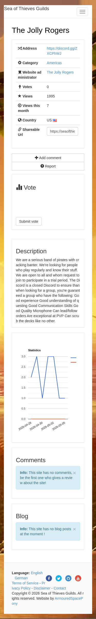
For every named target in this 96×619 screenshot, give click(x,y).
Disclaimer (42, 588)
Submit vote (28, 221)
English (37, 573)
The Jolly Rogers (40, 30)
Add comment (48, 158)
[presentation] (55, 203)
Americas (54, 63)
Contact (60, 588)
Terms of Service (25, 583)
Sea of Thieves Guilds (26, 8)
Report (48, 166)
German (21, 578)
